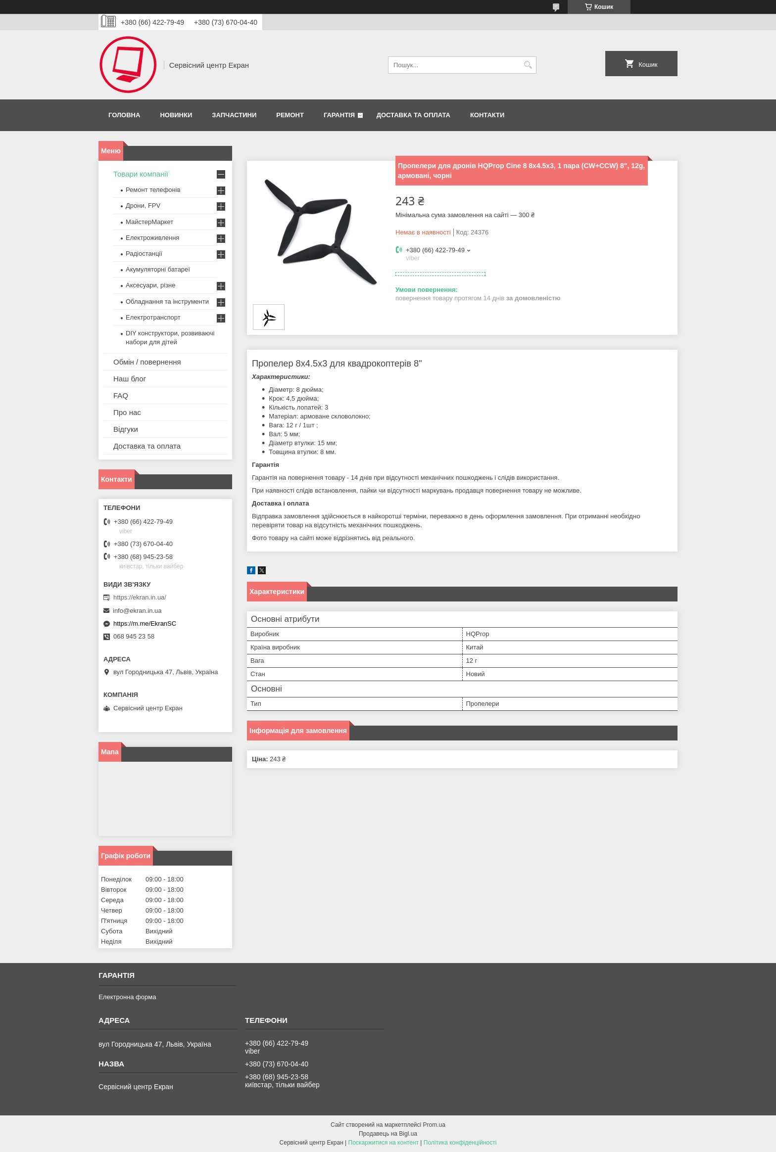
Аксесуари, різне (151, 285)
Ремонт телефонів (153, 189)
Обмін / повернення (147, 362)
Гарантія (339, 115)
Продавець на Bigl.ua (388, 1133)
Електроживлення (152, 237)
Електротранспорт (153, 317)
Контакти (487, 115)
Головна (124, 115)
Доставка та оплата (413, 115)
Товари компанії (140, 174)
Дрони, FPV (143, 205)
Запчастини (234, 115)
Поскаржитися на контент (383, 1142)
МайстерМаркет (149, 222)
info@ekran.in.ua (137, 610)
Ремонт (290, 115)
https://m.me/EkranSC (144, 623)
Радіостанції (144, 253)
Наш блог (129, 378)
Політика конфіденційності (460, 1142)
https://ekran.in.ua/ (139, 597)
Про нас (127, 412)
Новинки (176, 115)
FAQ (120, 395)
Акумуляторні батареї (158, 269)
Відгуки (125, 429)
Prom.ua (434, 1124)
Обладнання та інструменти (167, 301)
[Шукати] (527, 65)
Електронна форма (127, 997)
